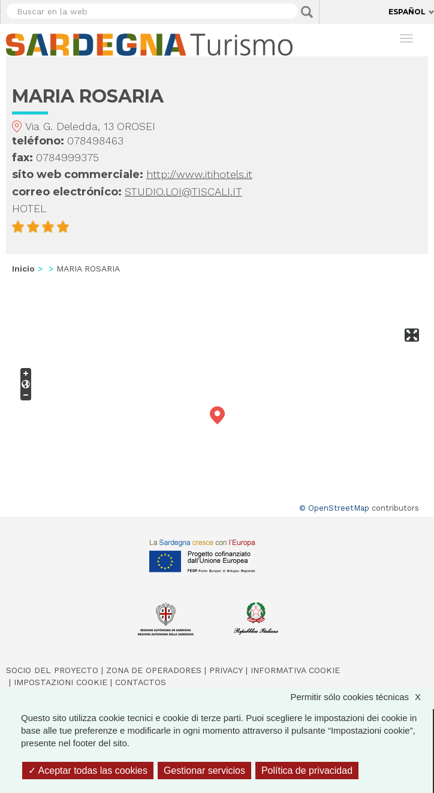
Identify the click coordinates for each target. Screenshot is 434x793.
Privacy (226, 670)
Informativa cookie (295, 670)
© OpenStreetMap (334, 507)
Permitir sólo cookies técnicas (361, 697)
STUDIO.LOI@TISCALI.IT (183, 191)
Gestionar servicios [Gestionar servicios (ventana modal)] (204, 770)
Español (407, 11)
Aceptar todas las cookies (87, 770)
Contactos (140, 682)
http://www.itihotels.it (199, 174)
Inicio (23, 268)
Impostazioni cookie (60, 682)
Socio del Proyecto (52, 670)
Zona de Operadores (153, 670)
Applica (307, 12)
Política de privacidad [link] (306, 770)
